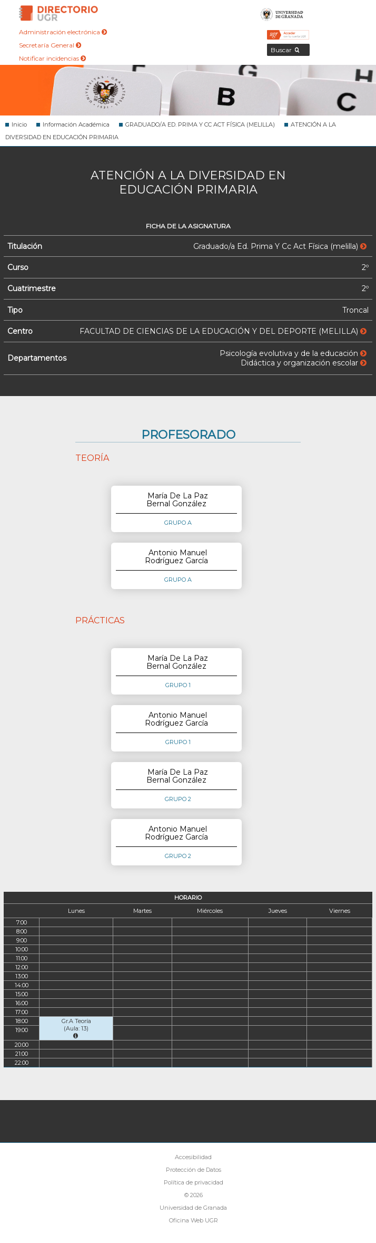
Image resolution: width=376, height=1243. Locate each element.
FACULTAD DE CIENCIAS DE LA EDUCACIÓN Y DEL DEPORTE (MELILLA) (223, 331)
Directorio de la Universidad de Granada (58, 13)
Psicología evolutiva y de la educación (293, 353)
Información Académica (76, 124)
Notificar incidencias (52, 58)
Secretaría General (50, 45)
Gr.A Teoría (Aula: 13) (76, 1028)
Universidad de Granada (282, 13)
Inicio (19, 124)
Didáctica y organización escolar (304, 363)
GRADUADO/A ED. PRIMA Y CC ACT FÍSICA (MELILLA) (200, 124)
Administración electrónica (63, 32)
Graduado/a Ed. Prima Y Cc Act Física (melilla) (280, 246)
